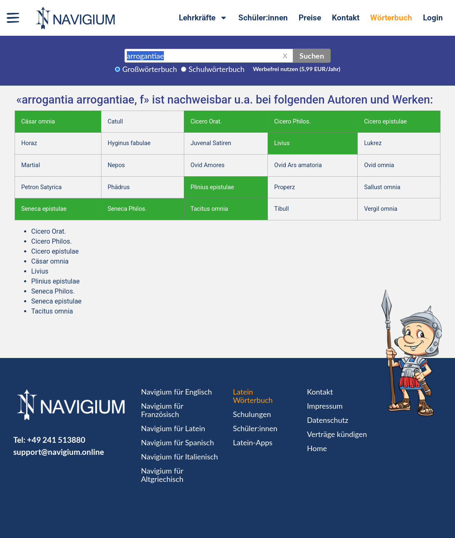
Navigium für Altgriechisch (162, 475)
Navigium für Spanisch (177, 442)
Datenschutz (327, 419)
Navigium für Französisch (162, 410)
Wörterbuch (391, 17)
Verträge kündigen (337, 434)
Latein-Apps (252, 442)
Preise (310, 17)
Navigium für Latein (173, 428)
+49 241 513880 (56, 439)
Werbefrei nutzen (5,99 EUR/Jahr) (296, 68)
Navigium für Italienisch (179, 456)
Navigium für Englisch (176, 391)
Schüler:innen (263, 17)
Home (317, 448)
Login (433, 17)
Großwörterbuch (149, 69)
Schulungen (252, 414)
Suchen (311, 55)
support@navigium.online (58, 452)
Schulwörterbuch (216, 69)
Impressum (325, 405)
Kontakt (345, 17)
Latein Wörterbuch (253, 396)
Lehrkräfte (203, 18)
